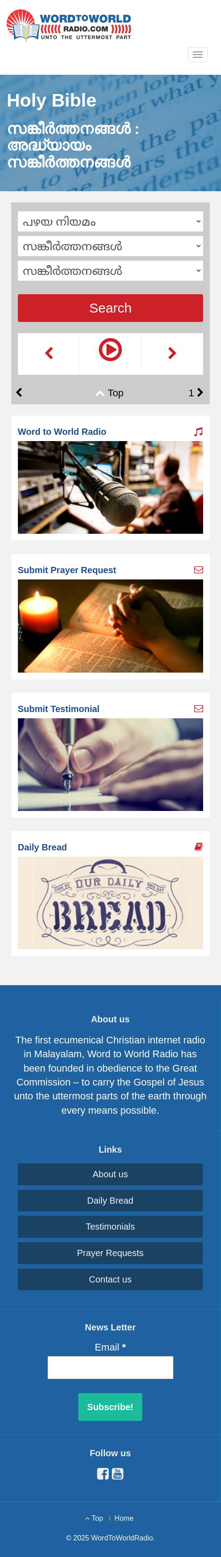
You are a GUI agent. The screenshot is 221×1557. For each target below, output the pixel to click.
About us (110, 1174)
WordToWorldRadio (122, 1538)
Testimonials (110, 1226)
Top (115, 393)
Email (110, 1347)
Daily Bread (110, 1200)
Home (124, 1518)
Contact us (110, 1279)
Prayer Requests (110, 1253)
